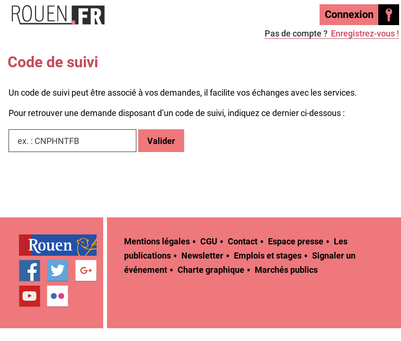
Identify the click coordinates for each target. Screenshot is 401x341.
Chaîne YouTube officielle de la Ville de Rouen (29, 296)
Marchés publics (286, 270)
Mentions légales (157, 241)
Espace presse (295, 241)
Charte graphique (211, 270)
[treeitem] (61, 245)
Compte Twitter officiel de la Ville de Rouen (57, 270)
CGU (208, 241)
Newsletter (202, 255)
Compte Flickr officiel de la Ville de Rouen (57, 296)
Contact (243, 241)
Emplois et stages (268, 255)
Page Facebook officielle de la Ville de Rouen (29, 270)
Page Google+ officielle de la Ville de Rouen (86, 270)
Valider (161, 141)
